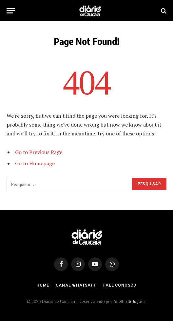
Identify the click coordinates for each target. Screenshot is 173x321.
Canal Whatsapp (76, 285)
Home (42, 285)
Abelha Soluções (129, 301)
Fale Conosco (120, 285)
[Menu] (11, 10)
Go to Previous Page (38, 152)
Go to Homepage (35, 163)
